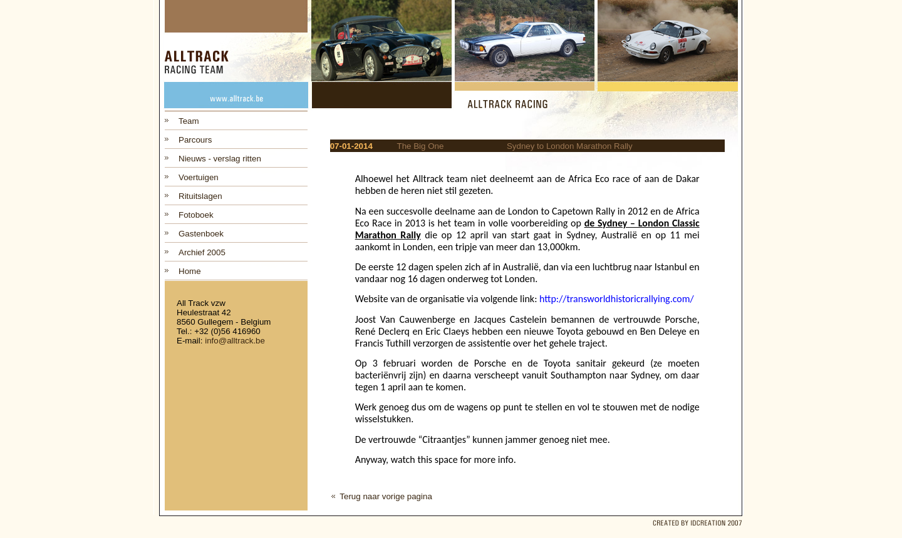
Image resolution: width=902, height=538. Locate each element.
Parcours (195, 140)
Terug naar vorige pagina (386, 496)
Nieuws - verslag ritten (220, 158)
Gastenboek (201, 233)
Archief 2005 (202, 252)
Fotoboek (196, 215)
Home (190, 271)
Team (189, 121)
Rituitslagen (200, 196)
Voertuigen (199, 177)
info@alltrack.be (235, 340)
